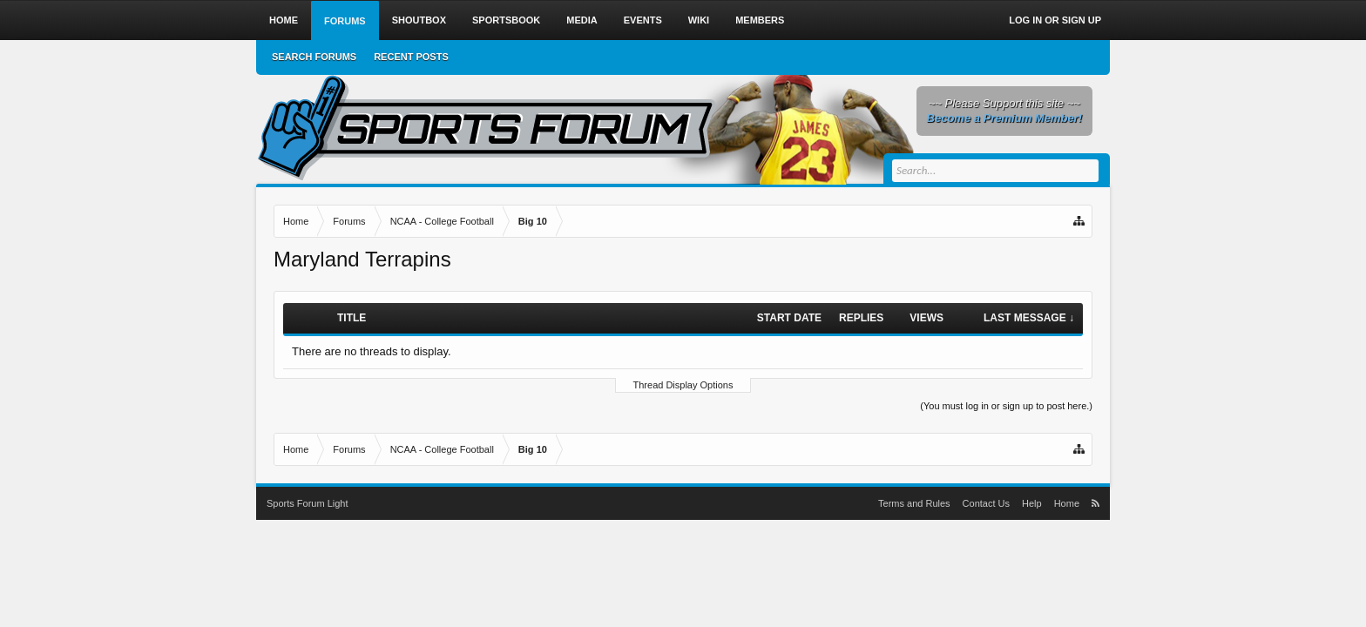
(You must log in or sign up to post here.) (1006, 406)
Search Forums (314, 56)
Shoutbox (419, 20)
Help (1032, 503)
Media (581, 20)
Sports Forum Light (307, 503)
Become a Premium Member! (1004, 118)
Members (759, 20)
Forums (345, 21)
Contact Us (986, 503)
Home (283, 20)
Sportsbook (506, 20)
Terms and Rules (914, 503)
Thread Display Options (683, 385)
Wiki (698, 20)
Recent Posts (411, 56)
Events (643, 20)
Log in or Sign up (1055, 20)
